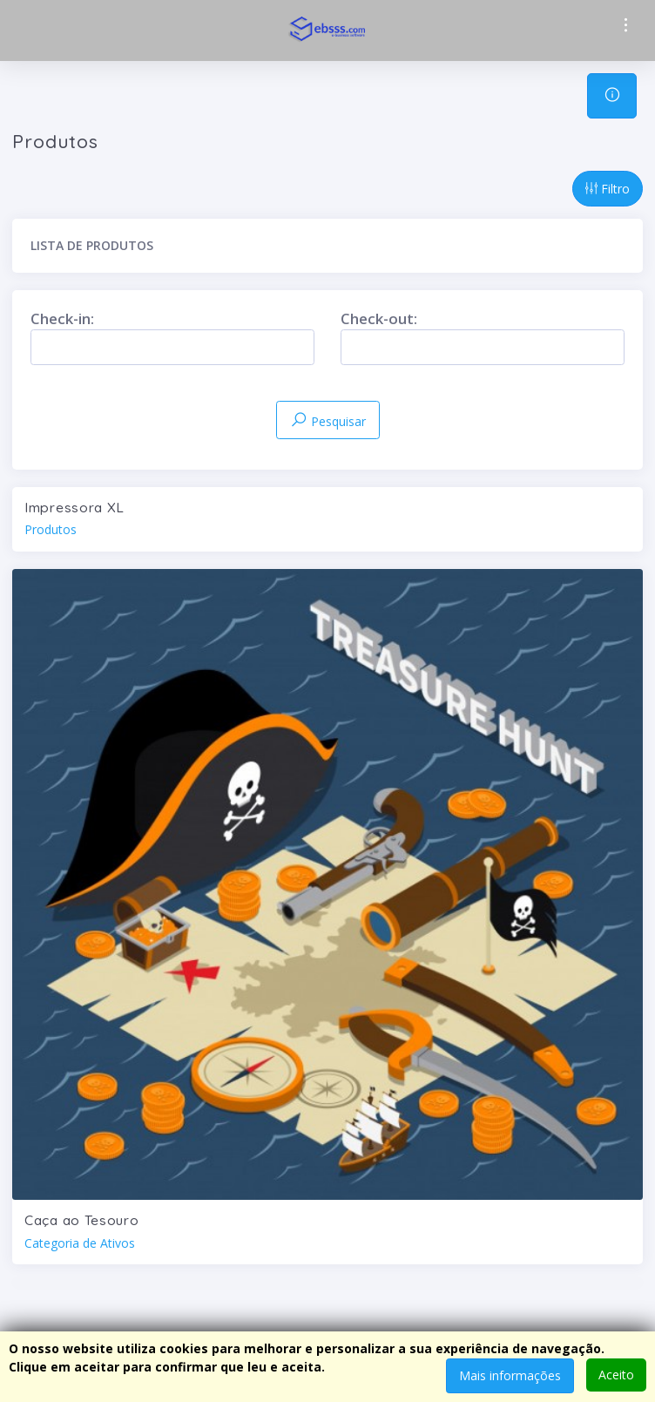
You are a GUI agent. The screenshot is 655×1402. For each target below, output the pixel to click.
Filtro (607, 188)
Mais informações (510, 1375)
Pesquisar (328, 420)
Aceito (616, 1374)
